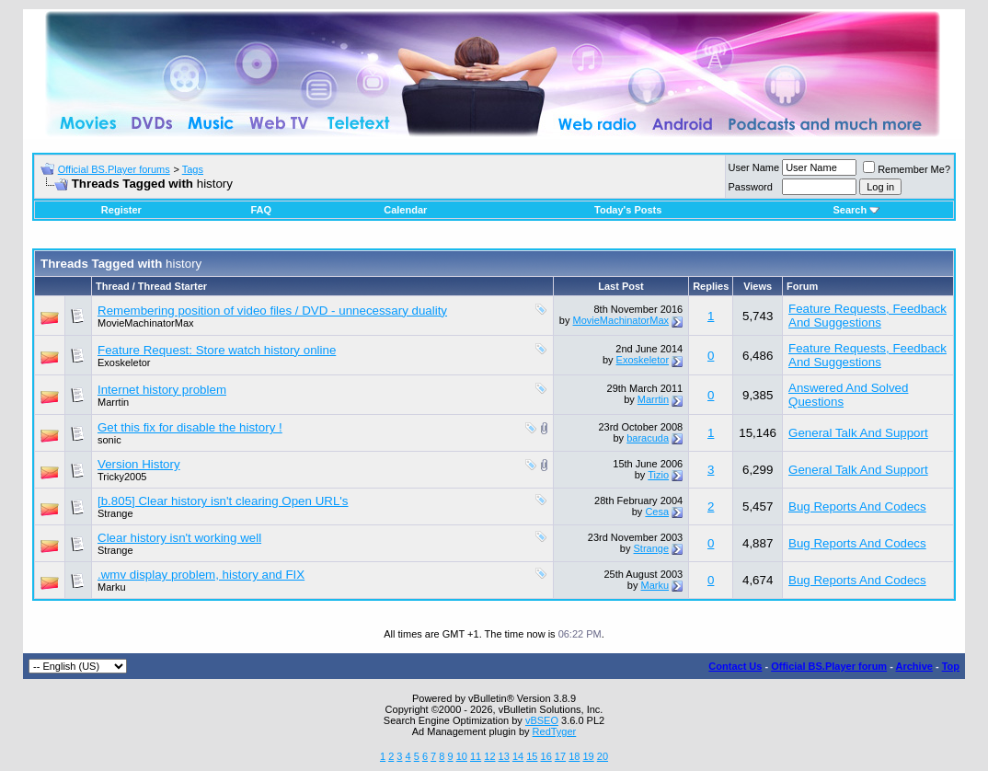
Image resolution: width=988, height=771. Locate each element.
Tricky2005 (122, 476)
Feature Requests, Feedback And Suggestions (867, 315)
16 (546, 756)
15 (531, 756)
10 (461, 756)
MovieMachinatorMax (146, 322)
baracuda (647, 437)
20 (602, 756)
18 (574, 756)
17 (560, 756)
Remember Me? (906, 169)
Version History (139, 464)
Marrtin (113, 402)
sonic (109, 439)
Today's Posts (627, 209)
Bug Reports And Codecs (857, 506)
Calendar (405, 209)
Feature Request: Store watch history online (217, 350)
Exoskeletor (124, 362)
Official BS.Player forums (114, 169)
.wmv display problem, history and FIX (201, 574)
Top (950, 666)
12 (489, 756)
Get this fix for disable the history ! (190, 427)
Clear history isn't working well (179, 538)
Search (856, 209)
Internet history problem (162, 390)
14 (517, 756)
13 (504, 756)
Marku (112, 587)
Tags (192, 169)
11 (475, 756)
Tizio (658, 474)
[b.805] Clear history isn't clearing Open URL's (223, 501)
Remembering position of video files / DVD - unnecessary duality (272, 310)
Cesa (657, 511)
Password (751, 186)
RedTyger (555, 731)
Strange (115, 513)
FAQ (260, 209)
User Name (754, 167)
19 (587, 756)
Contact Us (735, 666)
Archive (914, 666)
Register (121, 209)
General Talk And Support (858, 433)
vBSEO (541, 720)
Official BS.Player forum (829, 666)
